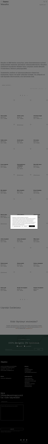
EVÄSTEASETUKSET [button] (17, 226)
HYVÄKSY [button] (31, 226)
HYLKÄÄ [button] (25, 226)
